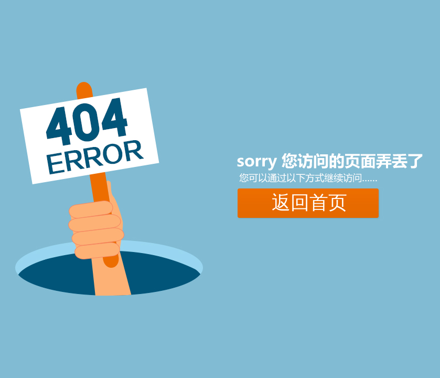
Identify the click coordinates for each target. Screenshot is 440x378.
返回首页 (309, 202)
